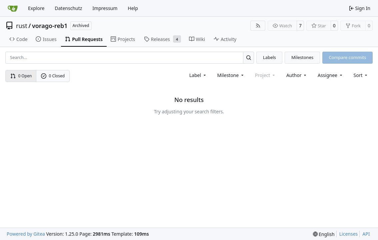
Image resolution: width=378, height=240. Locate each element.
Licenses (348, 234)
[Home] (12, 8)
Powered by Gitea (26, 234)
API (366, 234)
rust (21, 25)
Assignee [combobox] (330, 75)
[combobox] (198, 75)
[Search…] (248, 57)
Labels (269, 57)
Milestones (302, 57)
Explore (36, 8)
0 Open (21, 76)
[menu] (361, 75)
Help (133, 8)
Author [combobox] (296, 75)
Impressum (104, 8)
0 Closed (53, 76)
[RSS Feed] (258, 26)
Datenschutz (68, 8)
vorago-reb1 (50, 25)
